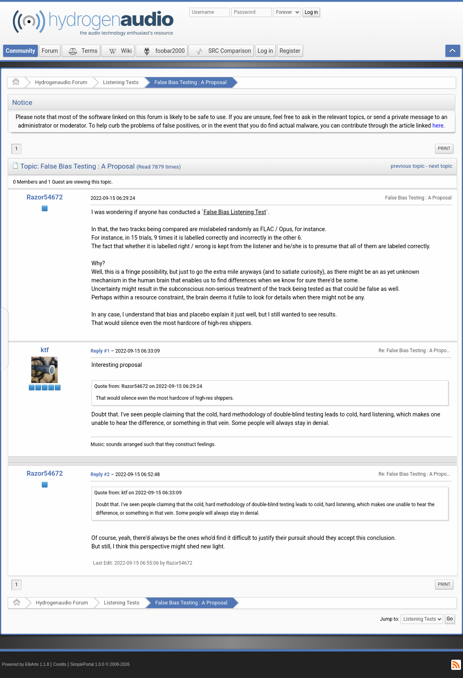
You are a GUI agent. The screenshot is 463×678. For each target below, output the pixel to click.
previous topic (407, 166)
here (438, 125)
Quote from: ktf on (138, 493)
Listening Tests (121, 82)
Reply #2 (100, 474)
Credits (60, 664)
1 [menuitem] (16, 149)
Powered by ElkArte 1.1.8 (25, 664)
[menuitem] (444, 149)
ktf (45, 350)
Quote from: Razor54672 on (148, 386)
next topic (440, 166)
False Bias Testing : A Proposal (190, 82)
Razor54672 (44, 197)
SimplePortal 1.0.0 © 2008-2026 (100, 664)
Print (444, 148)
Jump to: (389, 619)
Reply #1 (100, 351)
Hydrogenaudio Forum (61, 82)
